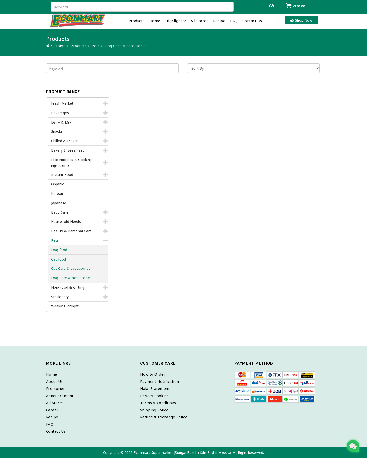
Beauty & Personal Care (71, 231)
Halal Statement (155, 388)
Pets (96, 45)
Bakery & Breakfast (67, 150)
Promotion (56, 388)
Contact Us (252, 20)
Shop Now (301, 20)
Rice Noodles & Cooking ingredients (71, 162)
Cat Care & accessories (70, 268)
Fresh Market (62, 103)
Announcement (60, 395)
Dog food (59, 249)
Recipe (219, 20)
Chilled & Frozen (65, 140)
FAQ (234, 20)
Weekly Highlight (65, 306)
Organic (57, 184)
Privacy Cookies (154, 395)
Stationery (60, 296)
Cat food (58, 259)
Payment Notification (159, 381)
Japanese (58, 203)
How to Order (153, 374)
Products (137, 20)
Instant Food (62, 174)
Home (154, 20)
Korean (57, 193)
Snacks (57, 131)
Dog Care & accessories (71, 278)
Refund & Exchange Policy (163, 416)
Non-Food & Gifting (67, 287)
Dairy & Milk (61, 122)
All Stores (199, 20)
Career (52, 409)
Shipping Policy (154, 409)
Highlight (173, 20)
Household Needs (66, 221)
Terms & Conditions (158, 402)
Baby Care (60, 212)
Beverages (60, 112)
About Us (54, 381)
